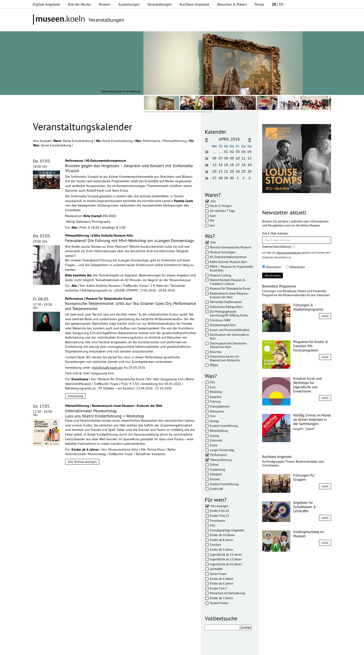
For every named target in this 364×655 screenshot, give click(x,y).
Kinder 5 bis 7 (218, 588)
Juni (212, 225)
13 (214, 165)
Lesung (214, 435)
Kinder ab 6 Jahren (221, 583)
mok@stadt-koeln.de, (107, 367)
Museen (104, 4)
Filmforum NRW (220, 320)
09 (232, 158)
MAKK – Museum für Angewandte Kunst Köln (231, 268)
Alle (213, 201)
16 (232, 165)
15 (226, 165)
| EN (277, 4)
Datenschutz (122, 649)
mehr (325, 316)
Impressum (100, 649)
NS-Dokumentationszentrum (228, 257)
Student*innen (219, 603)
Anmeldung (75, 396)
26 (249, 171)
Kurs (212, 387)
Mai (212, 220)
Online (214, 464)
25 (243, 171)
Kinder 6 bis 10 (219, 511)
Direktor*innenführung (224, 484)
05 (249, 152)
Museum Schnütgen (222, 252)
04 (243, 152)
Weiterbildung (219, 431)
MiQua (214, 365)
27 (214, 178)
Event (213, 445)
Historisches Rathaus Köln (226, 307)
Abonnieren (271, 267)
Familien (215, 544)
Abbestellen (295, 267)
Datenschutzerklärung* (278, 246)
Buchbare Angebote (194, 4)
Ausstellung (217, 469)
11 (243, 158)
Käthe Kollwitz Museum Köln (228, 262)
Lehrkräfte (216, 569)
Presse (259, 4)
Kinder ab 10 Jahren (222, 535)
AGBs (139, 649)
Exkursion (216, 440)
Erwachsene (217, 520)
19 (249, 165)
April (213, 216)
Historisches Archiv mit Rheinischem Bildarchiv (225, 358)
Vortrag (214, 421)
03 (238, 152)
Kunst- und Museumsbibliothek (229, 330)
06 (214, 158)
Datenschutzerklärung (289, 252)
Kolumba (215, 352)
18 (243, 165)
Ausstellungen (128, 4)
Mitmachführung (175, 141)
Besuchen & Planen (232, 4)
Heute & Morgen (221, 206)
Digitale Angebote (46, 4)
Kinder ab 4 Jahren (221, 579)
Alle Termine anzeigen (82, 462)
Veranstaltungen (159, 4)
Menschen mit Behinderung (227, 593)
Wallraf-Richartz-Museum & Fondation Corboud (227, 282)
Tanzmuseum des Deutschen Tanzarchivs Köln (228, 345)
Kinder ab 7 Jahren (221, 598)
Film (213, 416)
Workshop (216, 392)
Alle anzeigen (219, 506)
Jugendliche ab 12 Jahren (226, 559)
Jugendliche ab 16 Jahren (226, 564)
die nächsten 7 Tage (222, 211)
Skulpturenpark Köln (223, 325)
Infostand (216, 474)
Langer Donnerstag (222, 450)
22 (226, 171)
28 (221, 178)
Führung (215, 401)
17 (238, 165)
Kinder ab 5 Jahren (221, 549)
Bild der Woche (79, 4)
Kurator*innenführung (224, 426)
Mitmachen (217, 411)
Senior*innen (218, 574)
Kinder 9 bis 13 (219, 516)
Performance (152, 141)
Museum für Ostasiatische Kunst (230, 288)
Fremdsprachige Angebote (227, 530)
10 (238, 158)
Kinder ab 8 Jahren (221, 540)
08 (226, 158)
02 (232, 152)
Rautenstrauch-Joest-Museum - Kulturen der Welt (229, 295)
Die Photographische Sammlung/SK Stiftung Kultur (229, 313)
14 (221, 165)
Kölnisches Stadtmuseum (226, 302)
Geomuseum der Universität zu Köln (229, 336)
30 (232, 178)
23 (232, 171)
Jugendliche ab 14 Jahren (226, 554)
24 (238, 171)
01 (226, 152)
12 (249, 158)
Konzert (215, 479)
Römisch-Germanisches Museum (230, 247)
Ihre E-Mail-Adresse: (275, 233)
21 (221, 171)
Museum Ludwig (220, 275)
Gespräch (216, 397)
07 (221, 158)
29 (226, 178)
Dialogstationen (220, 406)
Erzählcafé (216, 489)
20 (214, 171)
